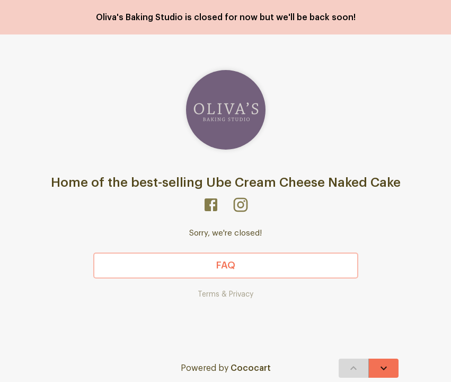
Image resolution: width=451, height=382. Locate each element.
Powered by (226, 368)
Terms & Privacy (225, 294)
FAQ (225, 266)
